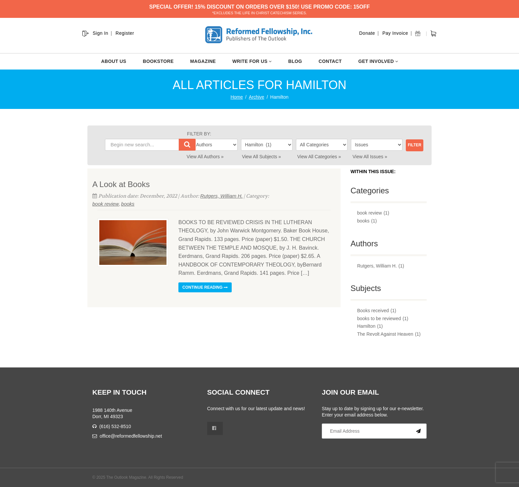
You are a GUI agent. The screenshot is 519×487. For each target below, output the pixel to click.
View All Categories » (319, 156)
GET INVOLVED (378, 61)
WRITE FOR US (252, 61)
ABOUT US (113, 61)
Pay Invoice (395, 33)
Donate (367, 33)
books (127, 204)
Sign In (100, 33)
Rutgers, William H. (221, 196)
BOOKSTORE (158, 61)
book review (105, 204)
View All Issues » (370, 156)
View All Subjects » (261, 156)
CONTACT (330, 61)
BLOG (295, 61)
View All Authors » (205, 156)
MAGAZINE (203, 61)
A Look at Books (121, 184)
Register (125, 33)
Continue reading (205, 287)
